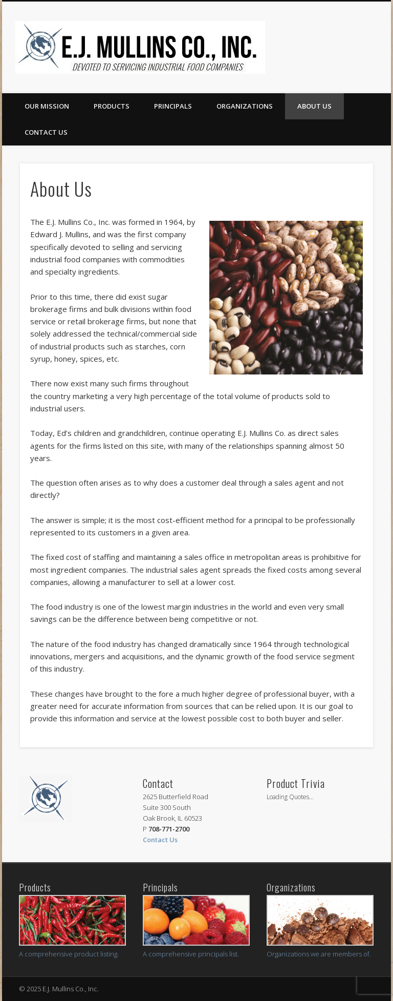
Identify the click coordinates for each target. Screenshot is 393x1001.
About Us (314, 106)
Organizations (244, 106)
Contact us (46, 132)
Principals (173, 106)
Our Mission (47, 106)
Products (111, 106)
